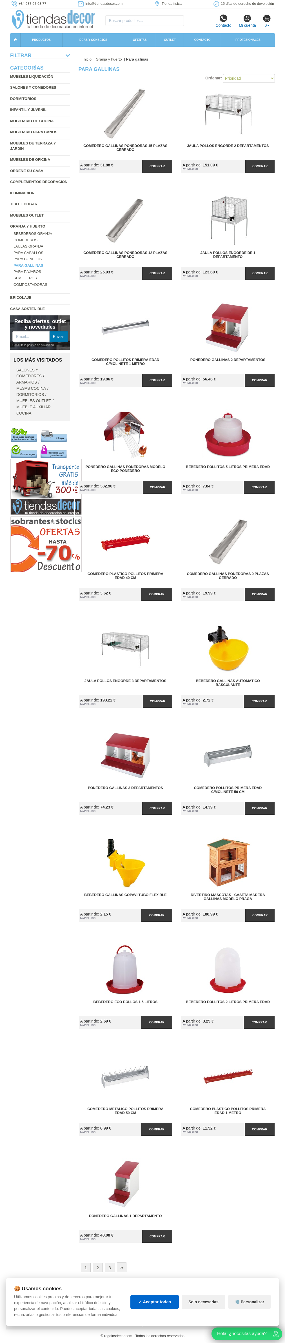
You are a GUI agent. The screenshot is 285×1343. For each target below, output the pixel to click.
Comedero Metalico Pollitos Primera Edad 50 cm (125, 1111)
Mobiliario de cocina (32, 121)
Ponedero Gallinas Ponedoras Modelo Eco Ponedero (125, 469)
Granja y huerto (27, 226)
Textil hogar (23, 204)
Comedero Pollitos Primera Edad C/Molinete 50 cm (228, 790)
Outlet (170, 39)
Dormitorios (23, 99)
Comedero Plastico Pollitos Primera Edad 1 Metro (228, 1111)
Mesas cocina (31, 388)
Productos (41, 39)
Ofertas (140, 39)
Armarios (26, 382)
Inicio (87, 59)
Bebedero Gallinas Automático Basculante (228, 683)
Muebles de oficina (30, 159)
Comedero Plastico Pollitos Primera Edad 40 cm (125, 576)
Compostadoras (30, 284)
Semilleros (25, 278)
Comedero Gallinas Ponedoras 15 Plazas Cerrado (125, 148)
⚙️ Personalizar (249, 1302)
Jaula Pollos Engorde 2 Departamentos (228, 146)
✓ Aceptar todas (154, 1301)
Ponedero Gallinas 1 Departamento (125, 1216)
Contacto (223, 21)
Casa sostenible (27, 309)
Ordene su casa (26, 171)
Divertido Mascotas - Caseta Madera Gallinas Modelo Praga (228, 897)
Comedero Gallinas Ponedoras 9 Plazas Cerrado (228, 576)
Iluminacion (22, 193)
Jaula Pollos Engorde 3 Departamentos (125, 681)
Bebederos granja (33, 233)
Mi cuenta (247, 21)
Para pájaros (27, 272)
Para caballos (28, 253)
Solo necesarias (203, 1302)
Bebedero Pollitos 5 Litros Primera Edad (228, 467)
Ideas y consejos (93, 39)
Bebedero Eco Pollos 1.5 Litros (125, 1002)
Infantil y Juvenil (28, 110)
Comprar (157, 166)
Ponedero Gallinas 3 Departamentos (125, 788)
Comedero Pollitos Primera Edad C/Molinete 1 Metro (125, 362)
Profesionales (247, 39)
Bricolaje (20, 297)
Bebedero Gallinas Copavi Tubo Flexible (125, 895)
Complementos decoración (38, 182)
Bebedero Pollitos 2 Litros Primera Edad (228, 1002)
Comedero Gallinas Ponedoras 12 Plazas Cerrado (125, 255)
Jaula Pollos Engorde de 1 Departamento (227, 255)
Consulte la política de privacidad (33, 345)
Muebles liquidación (31, 76)
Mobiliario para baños (33, 132)
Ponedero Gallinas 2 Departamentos (228, 360)
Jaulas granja (28, 246)
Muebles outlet (27, 215)
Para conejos (28, 259)
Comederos (25, 240)
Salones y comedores (33, 87)
